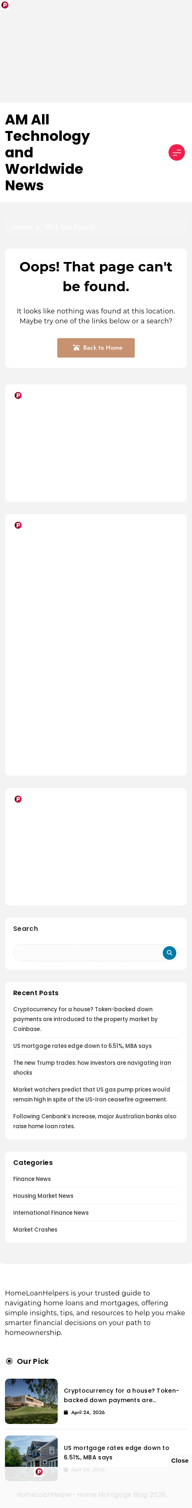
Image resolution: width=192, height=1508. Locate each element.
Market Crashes (35, 1230)
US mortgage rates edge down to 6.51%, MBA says (82, 1046)
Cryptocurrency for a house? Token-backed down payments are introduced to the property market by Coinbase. (85, 1019)
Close (180, 1460)
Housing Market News (43, 1196)
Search (25, 928)
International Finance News (51, 1213)
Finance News (32, 1179)
